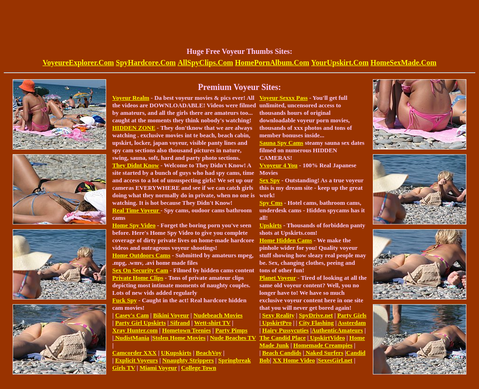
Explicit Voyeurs (136, 360)
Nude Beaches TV (233, 337)
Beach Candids (281, 352)
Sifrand (179, 322)
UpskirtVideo (327, 337)
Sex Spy (269, 180)
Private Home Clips (137, 277)
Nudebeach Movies (217, 315)
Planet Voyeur (277, 277)
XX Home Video (294, 360)
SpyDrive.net (316, 315)
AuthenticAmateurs (337, 330)
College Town (198, 367)
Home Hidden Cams (285, 240)
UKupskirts (176, 352)
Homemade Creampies (322, 345)
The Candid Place (282, 337)
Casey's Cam (132, 315)
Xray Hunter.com (135, 330)
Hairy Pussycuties (285, 330)
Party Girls (351, 315)
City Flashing (316, 322)
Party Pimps (231, 330)
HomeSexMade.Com (403, 63)
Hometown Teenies (186, 330)
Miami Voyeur (158, 367)
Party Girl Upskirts (140, 322)
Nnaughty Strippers (188, 360)
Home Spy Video (133, 225)
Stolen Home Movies (178, 337)
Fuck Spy (124, 300)
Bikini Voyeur (171, 315)
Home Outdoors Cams (141, 255)
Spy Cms (271, 202)
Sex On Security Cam (140, 270)
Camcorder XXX (134, 352)
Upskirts (270, 225)
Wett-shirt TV (212, 322)
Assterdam (352, 322)
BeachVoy (209, 352)
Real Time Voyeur (136, 210)
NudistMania (131, 337)
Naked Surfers (323, 352)
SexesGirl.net (335, 360)
